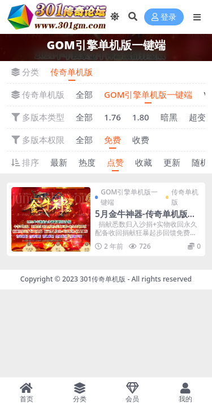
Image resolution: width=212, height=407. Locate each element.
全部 (84, 94)
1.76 (112, 117)
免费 (112, 139)
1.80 (140, 117)
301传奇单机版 (103, 279)
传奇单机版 (71, 71)
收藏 (143, 162)
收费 (140, 139)
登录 (164, 17)
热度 (87, 162)
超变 (197, 117)
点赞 (115, 162)
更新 (171, 162)
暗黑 (169, 117)
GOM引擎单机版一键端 (148, 94)
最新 (58, 162)
